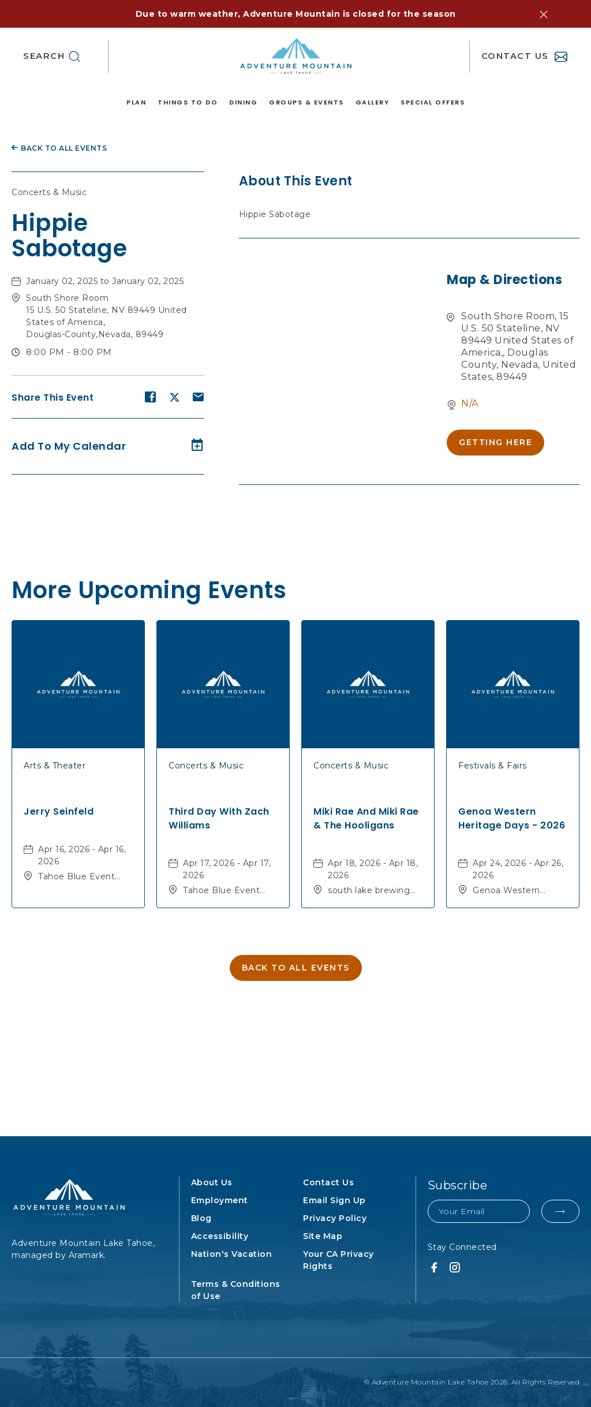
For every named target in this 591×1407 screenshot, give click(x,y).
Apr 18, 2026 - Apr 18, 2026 (373, 869)
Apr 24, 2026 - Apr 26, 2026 (518, 869)
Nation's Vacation (231, 1254)
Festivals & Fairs (492, 765)
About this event (296, 181)
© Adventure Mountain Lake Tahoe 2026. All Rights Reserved (472, 1382)
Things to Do (188, 102)
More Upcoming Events (149, 588)
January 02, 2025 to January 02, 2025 (105, 281)
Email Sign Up (334, 1200)
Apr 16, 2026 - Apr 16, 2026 (82, 855)
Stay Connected (462, 1247)
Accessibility (220, 1236)
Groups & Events (306, 102)
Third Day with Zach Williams (219, 818)
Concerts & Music (49, 192)
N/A (469, 403)
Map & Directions (504, 280)
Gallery (373, 102)
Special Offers (433, 102)
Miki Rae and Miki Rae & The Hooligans (366, 818)
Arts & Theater (54, 765)
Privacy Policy (334, 1218)
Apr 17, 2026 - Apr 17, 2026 (227, 869)
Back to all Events (64, 148)
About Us (212, 1182)
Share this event (52, 397)
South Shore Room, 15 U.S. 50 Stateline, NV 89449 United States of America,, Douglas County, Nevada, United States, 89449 (518, 346)
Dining (243, 102)
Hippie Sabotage (69, 235)
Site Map (322, 1236)
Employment (219, 1200)
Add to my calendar (69, 446)
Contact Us (328, 1182)
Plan (136, 102)
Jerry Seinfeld (58, 811)
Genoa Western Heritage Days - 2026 (511, 818)
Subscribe (458, 1185)
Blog (201, 1218)
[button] (544, 14)
